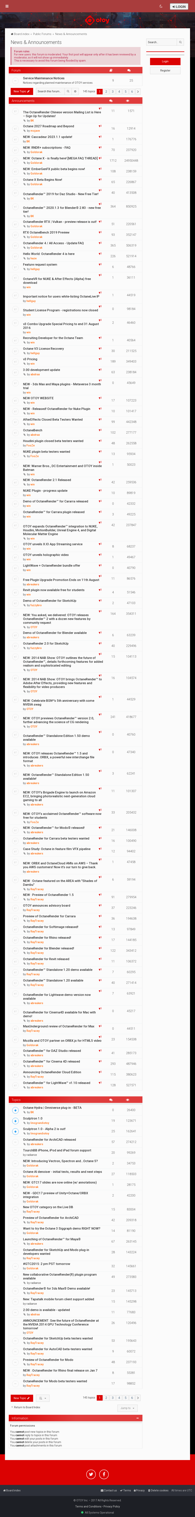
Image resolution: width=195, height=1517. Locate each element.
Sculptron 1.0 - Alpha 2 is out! (44, 1129)
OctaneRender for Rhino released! (47, 937)
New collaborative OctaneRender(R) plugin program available (60, 1276)
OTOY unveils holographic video (46, 555)
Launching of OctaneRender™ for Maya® (52, 1239)
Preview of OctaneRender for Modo (48, 1360)
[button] (138, 91)
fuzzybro (36, 605)
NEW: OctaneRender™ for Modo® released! (54, 828)
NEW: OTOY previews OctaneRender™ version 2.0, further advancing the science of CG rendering (58, 720)
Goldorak (36, 152)
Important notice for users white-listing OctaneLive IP (61, 296)
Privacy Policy (112, 1506)
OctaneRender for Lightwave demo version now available (57, 996)
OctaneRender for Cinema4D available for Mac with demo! (59, 1014)
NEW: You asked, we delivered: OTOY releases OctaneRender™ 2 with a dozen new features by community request (56, 619)
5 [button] (125, 91)
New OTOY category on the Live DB (48, 1207)
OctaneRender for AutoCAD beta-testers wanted (57, 1349)
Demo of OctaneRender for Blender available (55, 633)
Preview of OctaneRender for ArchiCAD (51, 1218)
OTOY (33, 627)
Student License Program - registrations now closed (60, 310)
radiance (31, 1154)
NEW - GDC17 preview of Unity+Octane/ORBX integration (55, 1195)
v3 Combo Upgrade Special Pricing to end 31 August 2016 (61, 326)
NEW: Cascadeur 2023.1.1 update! (47, 137)
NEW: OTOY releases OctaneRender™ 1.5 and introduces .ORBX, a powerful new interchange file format (58, 757)
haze (33, 258)
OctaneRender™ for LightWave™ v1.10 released (56, 1083)
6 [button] (132, 91)
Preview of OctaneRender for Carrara (49, 916)
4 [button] (119, 91)
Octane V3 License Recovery (43, 348)
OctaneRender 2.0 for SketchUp (46, 643)
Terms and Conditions (88, 1506)
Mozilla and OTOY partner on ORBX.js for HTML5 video (62, 1040)
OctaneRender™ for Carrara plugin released (54, 512)
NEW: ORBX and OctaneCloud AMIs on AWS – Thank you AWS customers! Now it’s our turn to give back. (60, 865)
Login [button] (165, 61)
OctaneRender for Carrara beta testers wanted (56, 838)
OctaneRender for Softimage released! (50, 927)
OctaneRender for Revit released (46, 959)
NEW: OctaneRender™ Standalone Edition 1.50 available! (56, 776)
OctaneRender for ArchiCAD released (49, 1139)
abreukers (32, 584)
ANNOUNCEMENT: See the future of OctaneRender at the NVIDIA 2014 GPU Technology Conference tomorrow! (61, 1324)
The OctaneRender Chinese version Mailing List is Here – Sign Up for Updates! (62, 114)
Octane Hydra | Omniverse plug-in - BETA (52, 1108)
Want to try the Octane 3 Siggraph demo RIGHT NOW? (61, 1228)
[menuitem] (161, 6)
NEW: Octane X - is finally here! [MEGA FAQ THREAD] (60, 158)
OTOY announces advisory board (46, 905)
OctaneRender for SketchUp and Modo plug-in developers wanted (56, 1252)
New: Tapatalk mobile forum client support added (58, 1299)
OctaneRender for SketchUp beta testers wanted (58, 1338)
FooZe (30, 445)
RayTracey (37, 889)
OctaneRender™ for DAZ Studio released (52, 1051)
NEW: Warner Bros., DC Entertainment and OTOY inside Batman (62, 468)
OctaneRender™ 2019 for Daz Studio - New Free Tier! (60, 194)
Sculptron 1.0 (32, 1118)
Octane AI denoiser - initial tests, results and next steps (62, 1172)
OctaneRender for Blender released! (48, 948)
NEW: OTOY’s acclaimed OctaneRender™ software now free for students (62, 815)
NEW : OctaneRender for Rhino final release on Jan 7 (60, 1370)
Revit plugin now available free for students (54, 590)
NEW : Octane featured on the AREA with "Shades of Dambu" (60, 883)
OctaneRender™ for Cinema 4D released (51, 1061)
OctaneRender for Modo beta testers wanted (55, 1381)
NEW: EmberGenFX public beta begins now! (54, 169)
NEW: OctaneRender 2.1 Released (47, 480)
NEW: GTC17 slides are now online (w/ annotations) (60, 1182)
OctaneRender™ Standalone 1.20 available (53, 980)
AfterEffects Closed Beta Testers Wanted (53, 419)
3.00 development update (41, 370)
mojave (35, 130)
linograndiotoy (39, 1122)
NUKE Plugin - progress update (45, 490)
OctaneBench (32, 430)
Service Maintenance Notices (44, 78)
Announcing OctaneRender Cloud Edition (52, 1072)
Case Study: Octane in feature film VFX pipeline (56, 849)
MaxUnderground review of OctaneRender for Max (58, 1026)
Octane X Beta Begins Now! (42, 180)
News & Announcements (36, 42)
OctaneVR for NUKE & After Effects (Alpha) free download (57, 281)
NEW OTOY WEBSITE (38, 398)
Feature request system (40, 264)
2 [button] (106, 91)
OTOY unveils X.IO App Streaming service (52, 544)
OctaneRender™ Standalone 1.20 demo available (57, 970)
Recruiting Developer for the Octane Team (53, 338)
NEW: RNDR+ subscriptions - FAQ (46, 147)
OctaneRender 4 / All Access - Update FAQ (53, 243)
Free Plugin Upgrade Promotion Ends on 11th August (61, 580)
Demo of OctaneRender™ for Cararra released (55, 501)
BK (32, 120)
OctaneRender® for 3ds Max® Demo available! (56, 1288)
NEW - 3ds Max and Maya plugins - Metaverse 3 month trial (62, 386)
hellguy (35, 269)
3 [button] (112, 91)
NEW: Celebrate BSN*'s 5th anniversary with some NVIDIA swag (58, 702)
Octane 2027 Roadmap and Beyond (48, 126)
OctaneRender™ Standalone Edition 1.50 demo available (56, 737)
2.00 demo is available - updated (46, 1310)
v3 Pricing (30, 359)
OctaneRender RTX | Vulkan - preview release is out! (60, 222)
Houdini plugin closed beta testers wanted (53, 441)
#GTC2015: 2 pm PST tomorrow (46, 1264)
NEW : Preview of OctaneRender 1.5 (48, 895)
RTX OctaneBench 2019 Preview (46, 232)
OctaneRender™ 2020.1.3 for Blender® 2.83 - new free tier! (62, 209)
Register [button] (165, 70)
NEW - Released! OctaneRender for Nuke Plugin (56, 409)
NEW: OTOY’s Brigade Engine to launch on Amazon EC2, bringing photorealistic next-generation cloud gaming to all (59, 796)
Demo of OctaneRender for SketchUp (49, 601)
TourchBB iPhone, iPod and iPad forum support (57, 1150)
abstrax (35, 374)
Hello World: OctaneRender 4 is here (48, 254)
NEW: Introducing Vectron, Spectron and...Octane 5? (60, 1161)
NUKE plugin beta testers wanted (46, 451)
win (28, 287)
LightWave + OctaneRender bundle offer (51, 565)
